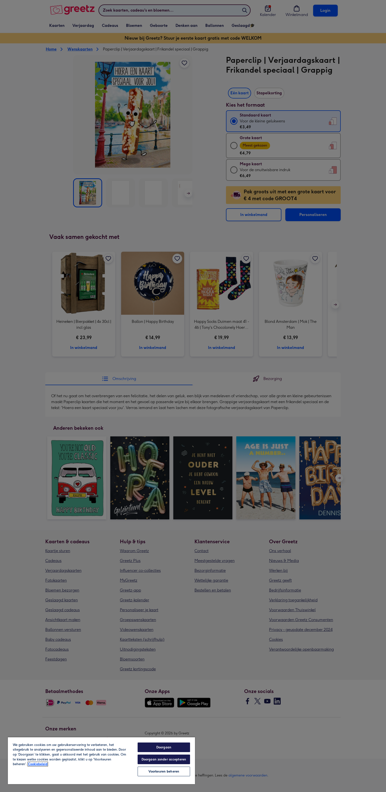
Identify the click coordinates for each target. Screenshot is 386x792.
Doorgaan (163, 747)
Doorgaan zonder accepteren (164, 759)
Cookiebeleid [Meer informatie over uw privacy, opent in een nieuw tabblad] (38, 764)
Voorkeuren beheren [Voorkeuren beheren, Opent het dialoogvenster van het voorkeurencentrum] (163, 771)
